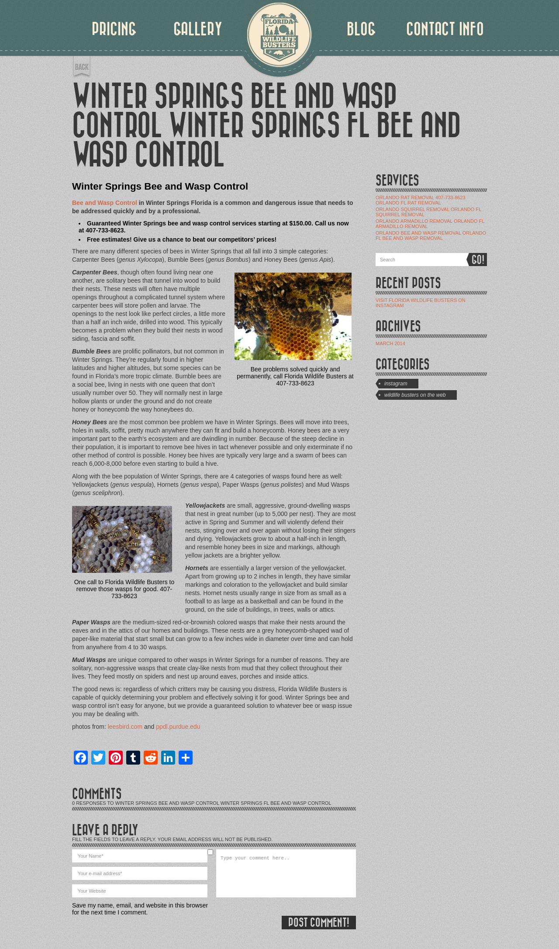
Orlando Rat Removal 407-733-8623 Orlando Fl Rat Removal (421, 200)
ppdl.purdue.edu (178, 726)
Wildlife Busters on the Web (415, 395)
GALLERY (197, 29)
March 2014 (390, 343)
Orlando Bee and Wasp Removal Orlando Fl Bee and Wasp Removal (431, 235)
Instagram (395, 384)
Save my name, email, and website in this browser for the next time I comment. (140, 909)
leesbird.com (125, 726)
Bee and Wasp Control (104, 202)
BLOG (361, 29)
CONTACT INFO (445, 29)
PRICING (114, 29)
